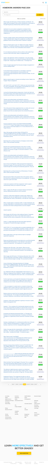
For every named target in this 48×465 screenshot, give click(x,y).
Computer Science (8, 415)
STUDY (8, 2)
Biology (6, 404)
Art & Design (7, 398)
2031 (13, 381)
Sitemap (36, 460)
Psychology (36, 404)
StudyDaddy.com (27, 461)
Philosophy (36, 397)
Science (35, 409)
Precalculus (36, 401)
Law (25, 404)
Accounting (7, 392)
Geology (16, 409)
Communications (8, 413)
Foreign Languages (18, 403)
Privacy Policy (13, 460)
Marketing (26, 412)
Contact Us (41, 458)
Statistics (36, 412)
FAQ (35, 458)
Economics (17, 392)
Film (15, 401)
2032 (17, 381)
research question (7, 206)
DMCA (21, 460)
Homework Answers (8, 458)
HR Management (27, 395)
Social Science (36, 410)
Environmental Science (19, 397)
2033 (20, 381)
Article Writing (7, 400)
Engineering (17, 394)
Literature (26, 406)
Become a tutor (28, 458)
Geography (17, 407)
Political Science (37, 400)
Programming (36, 403)
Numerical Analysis (37, 392)
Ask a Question (24, 449)
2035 (28, 381)
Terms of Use (28, 460)
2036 (32, 381)
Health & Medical (27, 392)
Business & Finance (8, 406)
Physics (35, 398)
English (16, 395)
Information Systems (28, 400)
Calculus (6, 410)
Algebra (6, 394)
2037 (35, 381)
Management (26, 410)
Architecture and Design (9, 397)
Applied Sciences (8, 395)
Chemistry (7, 412)
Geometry (16, 410)
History (25, 394)
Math (25, 413)
